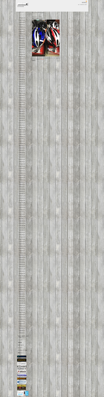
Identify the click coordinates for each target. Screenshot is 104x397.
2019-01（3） (22, 182)
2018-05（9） (22, 200)
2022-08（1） (22, 95)
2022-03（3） (22, 102)
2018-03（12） (22, 204)
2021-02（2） (22, 127)
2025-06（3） (22, 29)
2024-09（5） (22, 47)
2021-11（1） (22, 106)
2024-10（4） (22, 45)
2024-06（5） (22, 54)
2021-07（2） (22, 115)
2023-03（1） (22, 83)
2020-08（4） (22, 138)
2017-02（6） (22, 234)
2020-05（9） (22, 145)
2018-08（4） (22, 193)
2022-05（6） (22, 97)
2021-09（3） (22, 111)
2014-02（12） (22, 316)
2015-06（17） (22, 280)
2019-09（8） (22, 163)
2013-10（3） (22, 325)
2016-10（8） (22, 243)
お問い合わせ (21, 345)
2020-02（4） (22, 152)
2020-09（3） (22, 136)
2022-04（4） (22, 99)
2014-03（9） (22, 314)
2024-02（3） (22, 61)
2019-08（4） (22, 166)
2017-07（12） (22, 223)
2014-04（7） (22, 312)
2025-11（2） (22, 22)
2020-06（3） (22, 143)
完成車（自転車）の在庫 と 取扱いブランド (23, 337)
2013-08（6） (22, 330)
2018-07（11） (22, 195)
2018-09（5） (22, 191)
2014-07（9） (22, 305)
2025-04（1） (22, 33)
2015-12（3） (22, 266)
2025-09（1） (22, 24)
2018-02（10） (22, 207)
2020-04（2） (22, 147)
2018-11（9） (22, 186)
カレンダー (20, 339)
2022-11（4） (22, 88)
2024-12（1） (22, 40)
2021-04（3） (22, 122)
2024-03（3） (22, 58)
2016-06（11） (22, 252)
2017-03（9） (22, 232)
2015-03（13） (22, 287)
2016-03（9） (22, 259)
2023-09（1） (22, 70)
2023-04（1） (22, 81)
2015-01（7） (22, 291)
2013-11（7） (22, 323)
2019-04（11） (22, 175)
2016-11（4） (22, 241)
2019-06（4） (22, 170)
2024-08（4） (22, 49)
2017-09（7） (22, 218)
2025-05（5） (22, 31)
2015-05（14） (22, 282)
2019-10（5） (22, 161)
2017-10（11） (22, 216)
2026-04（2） (22, 17)
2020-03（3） (22, 150)
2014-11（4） (22, 296)
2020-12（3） (22, 129)
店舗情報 (20, 342)
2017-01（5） (22, 236)
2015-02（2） (22, 289)
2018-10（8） (22, 188)
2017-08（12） (22, 220)
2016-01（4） (22, 264)
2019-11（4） (22, 159)
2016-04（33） (22, 257)
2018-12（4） (22, 184)
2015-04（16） (22, 284)
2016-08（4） (22, 248)
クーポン (20, 347)
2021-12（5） (22, 104)
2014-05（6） (22, 309)
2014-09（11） (22, 300)
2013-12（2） (22, 321)
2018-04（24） (22, 202)
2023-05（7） (22, 79)
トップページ (21, 12)
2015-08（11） (22, 275)
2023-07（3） (22, 74)
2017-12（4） (22, 211)
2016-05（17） (22, 255)
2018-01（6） (22, 209)
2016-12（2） (22, 239)
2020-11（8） (22, 131)
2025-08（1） (22, 26)
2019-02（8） (22, 179)
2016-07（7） (22, 250)
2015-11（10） (22, 268)
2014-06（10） (22, 307)
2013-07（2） (22, 332)
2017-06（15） (22, 225)
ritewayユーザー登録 (22, 350)
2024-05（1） (22, 56)
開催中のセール (21, 352)
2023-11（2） (22, 65)
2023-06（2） (22, 77)
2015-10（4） (22, 271)
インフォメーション (22, 14)
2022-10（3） (22, 90)
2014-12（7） (22, 293)
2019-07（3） (22, 168)
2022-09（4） (22, 93)
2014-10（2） (22, 298)
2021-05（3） (22, 120)
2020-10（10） (22, 134)
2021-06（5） (22, 118)
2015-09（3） (22, 273)
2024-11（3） (22, 42)
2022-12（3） (22, 86)
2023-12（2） (22, 63)
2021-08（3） (22, 113)
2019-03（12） (22, 177)
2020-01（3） (22, 154)
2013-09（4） (22, 328)
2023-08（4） (22, 72)
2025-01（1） (22, 38)
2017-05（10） (22, 227)
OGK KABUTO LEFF (37, 18)
